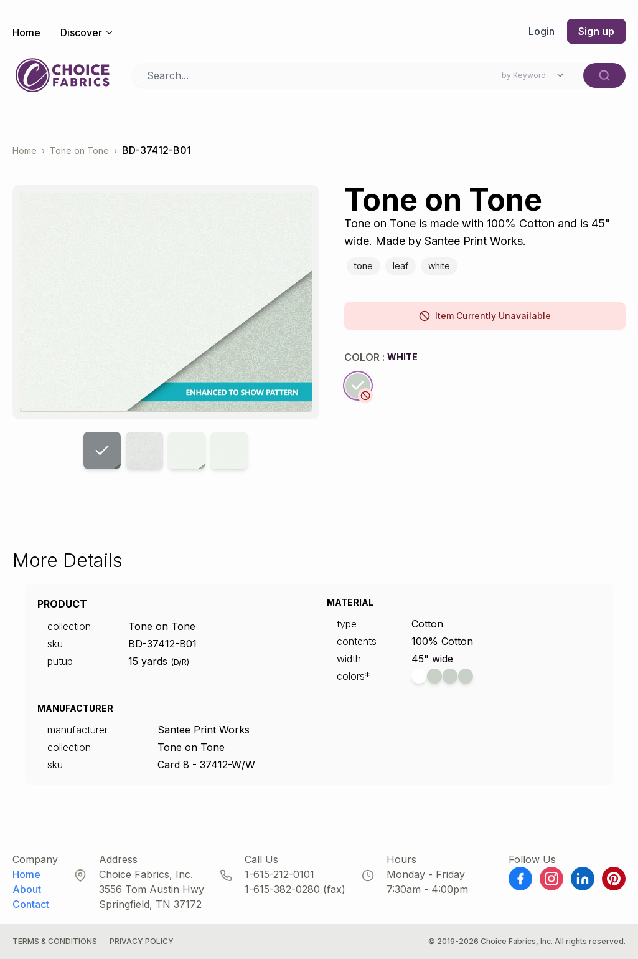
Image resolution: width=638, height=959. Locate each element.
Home (26, 32)
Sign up (596, 31)
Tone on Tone (79, 150)
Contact (30, 904)
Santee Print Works (203, 729)
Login (541, 31)
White (439, 265)
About (26, 889)
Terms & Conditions (54, 941)
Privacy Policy (142, 941)
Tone (363, 265)
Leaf (400, 265)
